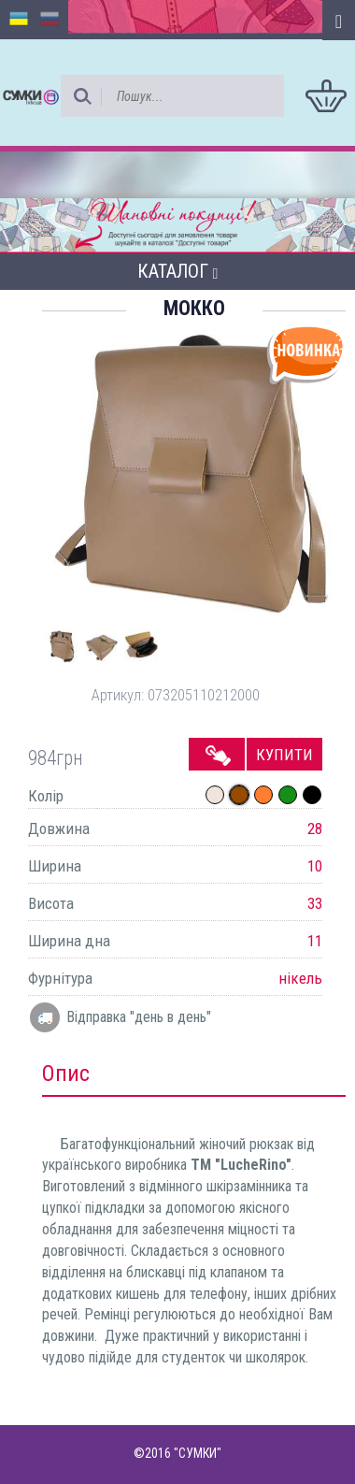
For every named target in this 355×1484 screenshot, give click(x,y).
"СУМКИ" (197, 1453)
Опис (66, 1073)
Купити (284, 754)
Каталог (178, 271)
